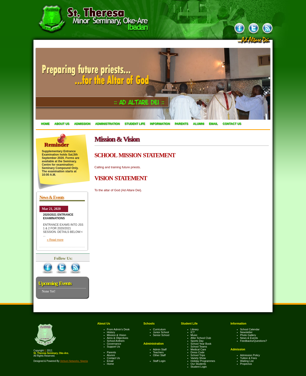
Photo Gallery (248, 335)
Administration (107, 123)
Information (160, 123)
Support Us (113, 346)
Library (195, 329)
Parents (181, 123)
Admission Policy (250, 355)
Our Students (198, 363)
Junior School (161, 332)
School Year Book (201, 343)
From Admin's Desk (118, 329)
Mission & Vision (116, 335)
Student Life (135, 123)
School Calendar (249, 329)
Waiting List (246, 360)
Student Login (199, 366)
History (111, 332)
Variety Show (198, 358)
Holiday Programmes (203, 360)
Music (194, 335)
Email (213, 123)
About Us (61, 123)
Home (45, 123)
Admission (82, 123)
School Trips (198, 355)
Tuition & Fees (248, 358)
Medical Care (198, 349)
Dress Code (197, 352)
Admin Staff (160, 349)
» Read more (55, 239)
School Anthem (116, 340)
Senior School (161, 335)
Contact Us (232, 123)
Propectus (246, 363)
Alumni (198, 123)
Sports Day (197, 340)
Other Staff (159, 355)
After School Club (201, 338)
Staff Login (159, 360)
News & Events (51, 197)
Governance (114, 343)
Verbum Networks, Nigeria (74, 361)
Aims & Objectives (117, 338)
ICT (193, 332)
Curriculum (159, 329)
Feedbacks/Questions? (253, 340)
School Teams (199, 346)
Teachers (158, 352)
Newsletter (246, 332)
